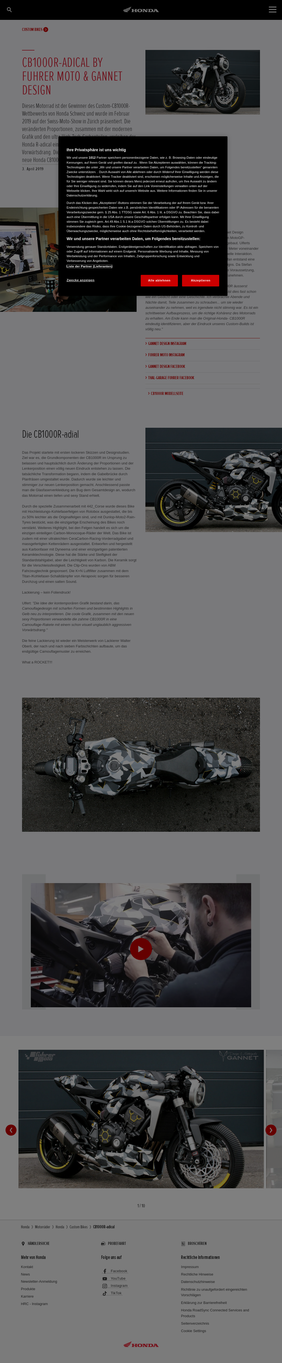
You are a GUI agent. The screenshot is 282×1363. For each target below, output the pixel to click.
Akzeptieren (200, 280)
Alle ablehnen (159, 280)
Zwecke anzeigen (80, 280)
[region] (142, 216)
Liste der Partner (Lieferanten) (89, 266)
